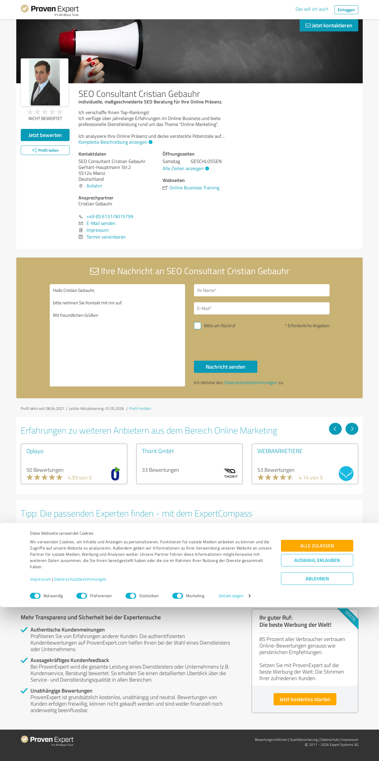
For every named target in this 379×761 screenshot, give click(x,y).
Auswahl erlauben (317, 714)
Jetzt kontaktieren (329, 25)
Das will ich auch (312, 9)
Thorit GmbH (158, 451)
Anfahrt (94, 186)
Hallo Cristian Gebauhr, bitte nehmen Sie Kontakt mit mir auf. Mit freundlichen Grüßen (117, 335)
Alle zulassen (317, 699)
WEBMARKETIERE (280, 451)
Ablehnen (317, 732)
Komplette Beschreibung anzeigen (114, 142)
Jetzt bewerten (45, 135)
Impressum (40, 733)
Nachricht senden (225, 366)
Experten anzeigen (53, 578)
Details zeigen (231, 750)
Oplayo (35, 451)
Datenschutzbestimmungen (80, 733)
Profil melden (140, 408)
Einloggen (346, 9)
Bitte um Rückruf (219, 325)
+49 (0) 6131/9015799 (109, 216)
